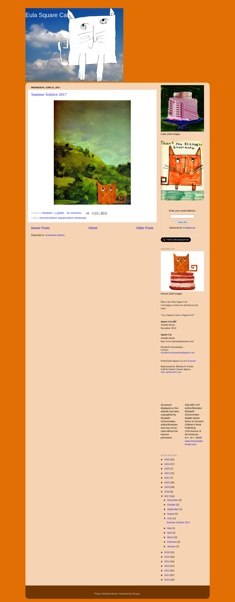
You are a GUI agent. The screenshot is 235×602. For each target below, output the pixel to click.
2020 (167, 482)
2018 (167, 491)
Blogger (136, 593)
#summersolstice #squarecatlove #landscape (62, 218)
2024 (167, 464)
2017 (167, 496)
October (171, 504)
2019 (167, 487)
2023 (167, 468)
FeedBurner (189, 227)
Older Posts (144, 228)
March (170, 537)
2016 (167, 552)
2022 (167, 473)
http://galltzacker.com (171, 372)
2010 (167, 579)
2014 (167, 561)
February (172, 542)
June (170, 518)
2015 (167, 557)
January (171, 546)
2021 (167, 477)
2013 (167, 566)
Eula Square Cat (46, 15)
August (171, 513)
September (173, 509)
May (169, 528)
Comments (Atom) (55, 235)
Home (93, 228)
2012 (167, 570)
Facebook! (191, 361)
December (173, 500)
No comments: (75, 213)
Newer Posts (40, 228)
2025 (167, 459)
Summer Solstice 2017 (49, 94)
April (170, 532)
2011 (167, 575)
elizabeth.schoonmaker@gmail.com (178, 352)
